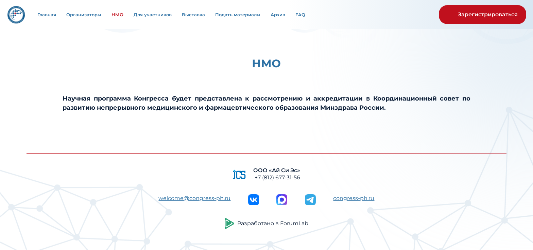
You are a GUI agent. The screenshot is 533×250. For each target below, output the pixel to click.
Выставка (193, 14)
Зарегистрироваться (488, 14)
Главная (46, 14)
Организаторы (83, 14)
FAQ (300, 14)
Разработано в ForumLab (266, 223)
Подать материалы (237, 14)
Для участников (153, 14)
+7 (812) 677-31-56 (277, 177)
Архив (278, 14)
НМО (117, 14)
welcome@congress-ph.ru (194, 198)
